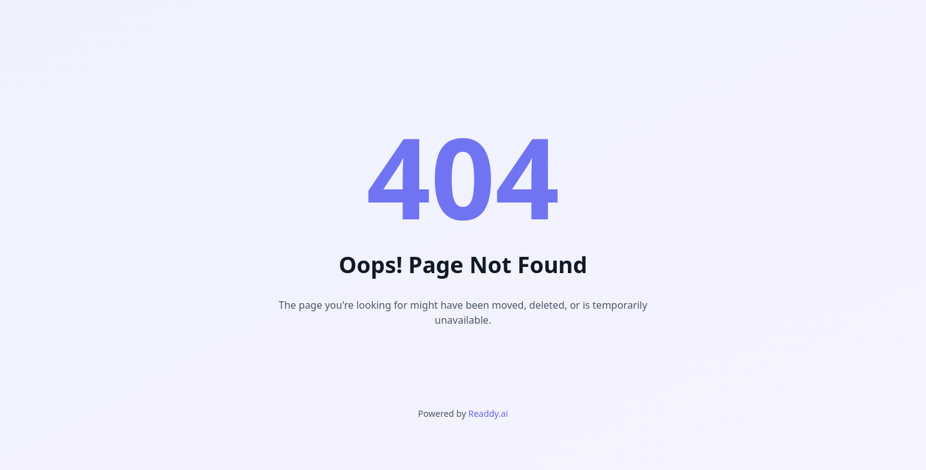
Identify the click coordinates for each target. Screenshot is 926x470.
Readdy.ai (487, 413)
